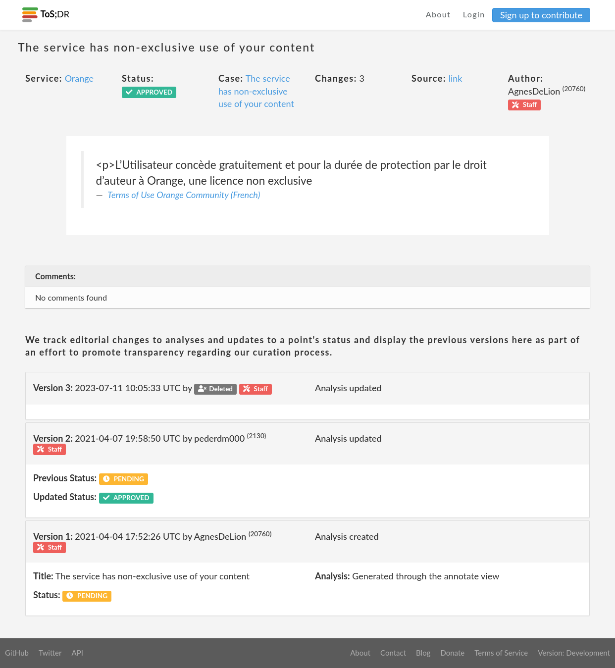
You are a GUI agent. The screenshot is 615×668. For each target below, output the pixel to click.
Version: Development (574, 652)
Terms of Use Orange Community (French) (183, 194)
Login (474, 14)
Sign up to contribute (541, 14)
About (438, 14)
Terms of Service (501, 652)
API (77, 652)
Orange (79, 78)
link (455, 78)
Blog (423, 652)
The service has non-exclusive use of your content (256, 91)
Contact (393, 652)
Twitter (50, 652)
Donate (452, 652)
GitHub (17, 652)
